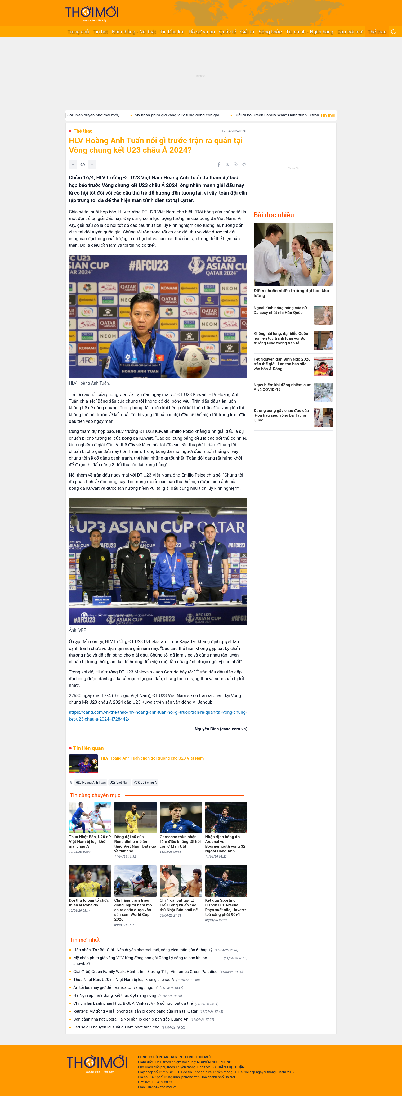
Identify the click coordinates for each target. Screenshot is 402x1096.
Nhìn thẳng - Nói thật (134, 31)
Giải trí (247, 31)
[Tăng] (92, 164)
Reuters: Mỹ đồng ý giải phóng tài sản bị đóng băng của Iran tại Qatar (148, 1011)
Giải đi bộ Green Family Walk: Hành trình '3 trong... (290, 115)
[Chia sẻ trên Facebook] (219, 164)
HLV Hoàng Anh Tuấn (91, 782)
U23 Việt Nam (119, 782)
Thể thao (377, 31)
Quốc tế (227, 31)
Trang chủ (78, 31)
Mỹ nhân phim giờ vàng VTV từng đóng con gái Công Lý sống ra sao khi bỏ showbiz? (160, 960)
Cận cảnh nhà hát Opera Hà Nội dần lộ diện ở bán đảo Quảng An (143, 1019)
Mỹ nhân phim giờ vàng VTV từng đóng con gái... (188, 115)
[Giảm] (73, 164)
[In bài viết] (244, 164)
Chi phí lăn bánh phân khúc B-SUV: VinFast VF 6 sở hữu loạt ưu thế (145, 1003)
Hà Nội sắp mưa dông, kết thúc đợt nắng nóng (127, 995)
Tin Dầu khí (172, 31)
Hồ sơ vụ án (202, 31)
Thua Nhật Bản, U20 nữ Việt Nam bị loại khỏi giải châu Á (136, 979)
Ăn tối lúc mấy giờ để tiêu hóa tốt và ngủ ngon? (128, 987)
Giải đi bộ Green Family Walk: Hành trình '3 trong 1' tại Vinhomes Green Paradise (158, 971)
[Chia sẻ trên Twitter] (227, 164)
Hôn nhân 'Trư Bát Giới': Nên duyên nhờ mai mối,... (87, 115)
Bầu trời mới (350, 31)
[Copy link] (236, 164)
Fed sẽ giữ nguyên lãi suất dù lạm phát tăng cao (129, 1027)
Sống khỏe (270, 31)
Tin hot (100, 31)
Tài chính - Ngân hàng (309, 31)
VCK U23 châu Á (145, 782)
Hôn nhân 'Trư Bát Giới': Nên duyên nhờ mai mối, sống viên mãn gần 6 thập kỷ (155, 950)
